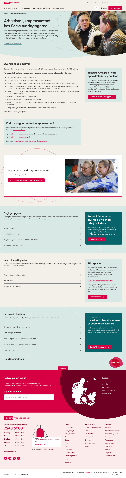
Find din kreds (10, 451)
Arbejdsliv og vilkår (11, 8)
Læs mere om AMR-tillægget (102, 100)
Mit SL (103, 8)
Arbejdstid (68, 437)
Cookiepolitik (24, 474)
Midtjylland (105, 384)
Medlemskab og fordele (41, 8)
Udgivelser (109, 452)
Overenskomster (70, 452)
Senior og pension (71, 456)
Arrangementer (58, 8)
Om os (97, 3)
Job (113, 3)
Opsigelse (68, 449)
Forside (6, 13)
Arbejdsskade (70, 434)
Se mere (63, 368)
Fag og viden (25, 8)
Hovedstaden (106, 381)
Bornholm (105, 378)
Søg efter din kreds (12, 391)
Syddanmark (106, 393)
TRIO (86, 446)
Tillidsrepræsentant (91, 443)
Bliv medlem (115, 8)
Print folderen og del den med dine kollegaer (26, 184)
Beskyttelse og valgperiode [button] (14, 279)
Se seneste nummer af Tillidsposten (100, 284)
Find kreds (105, 3)
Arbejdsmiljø (69, 431)
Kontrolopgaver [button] (10, 232)
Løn (66, 446)
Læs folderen (96, 243)
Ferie (66, 443)
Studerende (89, 440)
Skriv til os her (48, 449)
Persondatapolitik (10, 474)
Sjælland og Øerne (108, 390)
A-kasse (89, 3)
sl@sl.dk (87, 472)
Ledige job (108, 446)
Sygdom (68, 459)
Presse (119, 3)
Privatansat (89, 437)
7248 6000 (13, 428)
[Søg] (96, 8)
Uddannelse (69, 462)
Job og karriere (110, 443)
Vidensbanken (110, 456)
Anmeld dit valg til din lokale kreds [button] (17, 331)
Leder (87, 431)
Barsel (67, 440)
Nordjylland (106, 387)
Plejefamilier (89, 434)
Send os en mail (97, 300)
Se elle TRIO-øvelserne (99, 351)
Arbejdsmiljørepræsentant (18, 13)
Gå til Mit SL (39, 445)
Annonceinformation (112, 431)
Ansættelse (69, 427)
